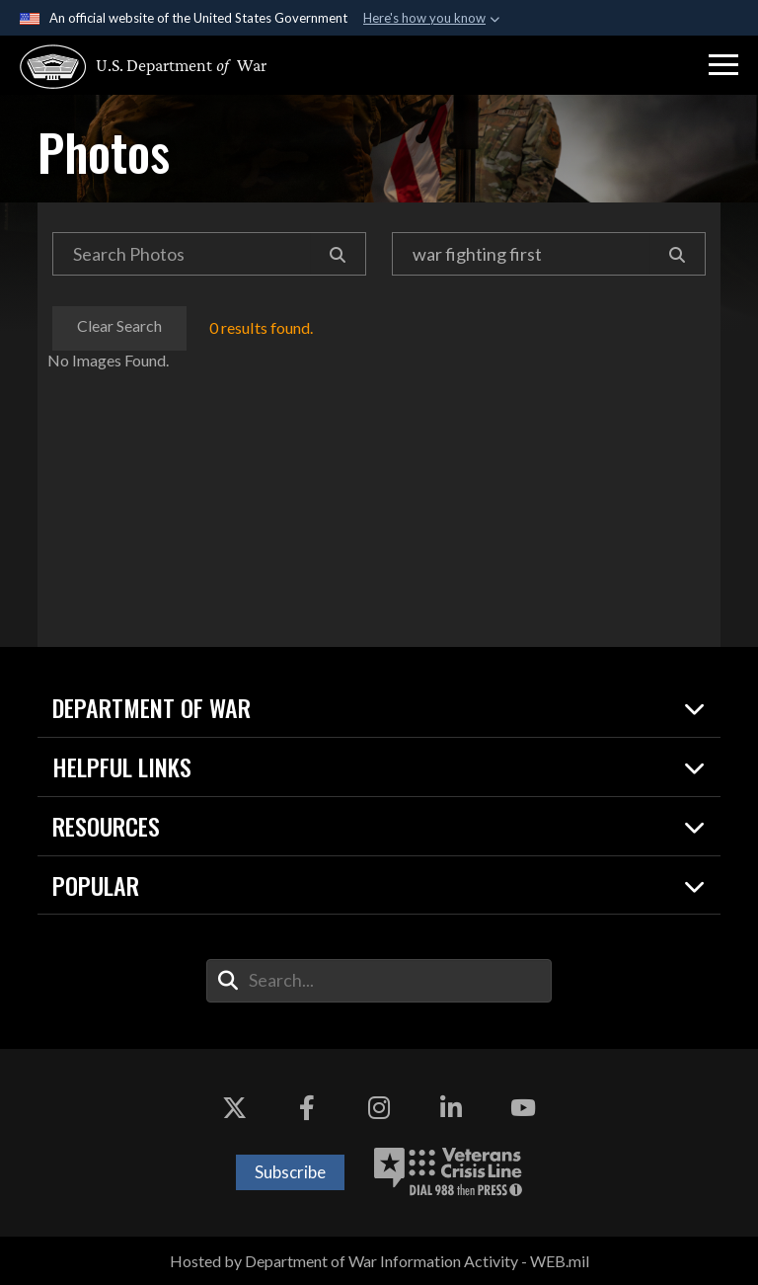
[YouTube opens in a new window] (523, 1108)
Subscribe (290, 1172)
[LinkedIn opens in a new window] (451, 1108)
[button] (723, 65)
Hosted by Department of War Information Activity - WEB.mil (379, 1260)
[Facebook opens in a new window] (307, 1108)
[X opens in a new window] (235, 1108)
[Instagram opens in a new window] (379, 1108)
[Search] (338, 254)
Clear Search (120, 325)
